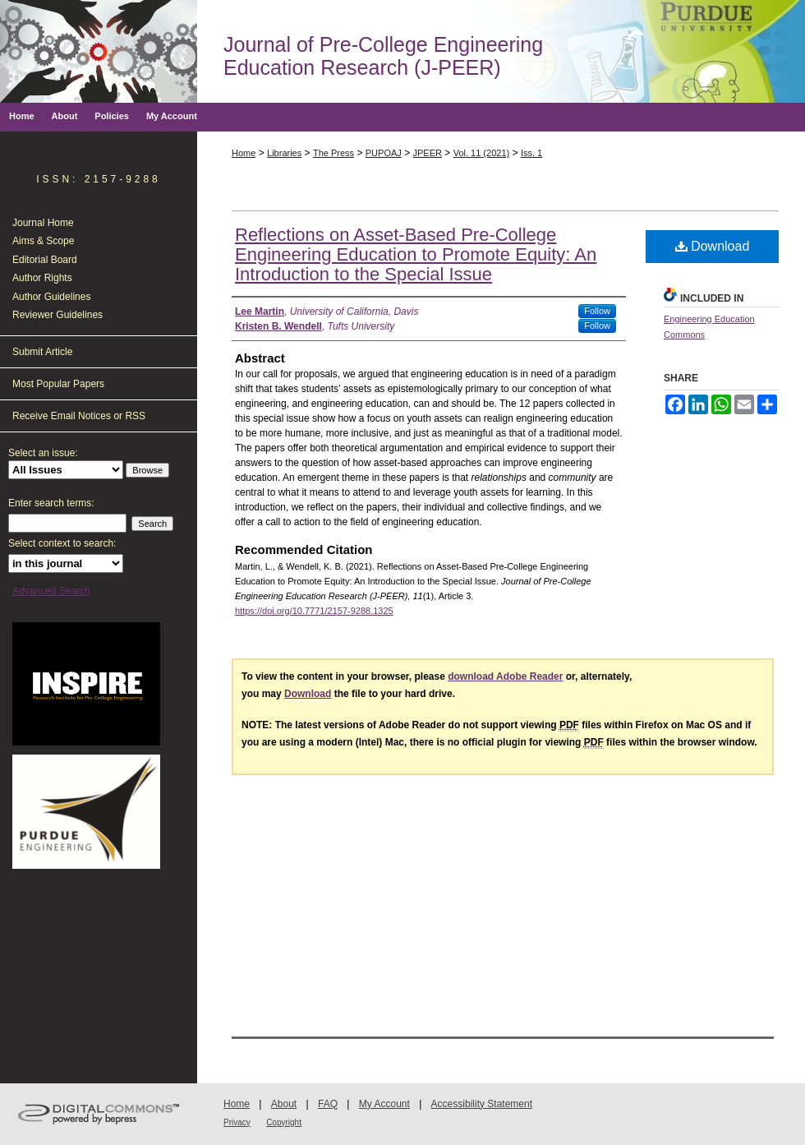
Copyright (283, 1122)
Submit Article (42, 352)
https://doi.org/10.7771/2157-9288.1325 (314, 611)
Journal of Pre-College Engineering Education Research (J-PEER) (383, 56)
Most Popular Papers (58, 384)
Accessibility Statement (481, 1104)
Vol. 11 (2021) (481, 153)
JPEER (427, 153)
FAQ (328, 1104)
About (284, 1104)
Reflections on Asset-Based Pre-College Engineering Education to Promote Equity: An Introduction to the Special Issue (415, 254)
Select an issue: (43, 453)
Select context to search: (62, 543)
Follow (597, 311)
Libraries (284, 153)
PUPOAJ (384, 153)
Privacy (237, 1122)
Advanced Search (51, 591)
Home (243, 153)
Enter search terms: (51, 503)
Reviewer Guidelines (57, 315)
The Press (333, 153)
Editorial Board (44, 259)
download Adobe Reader (505, 676)
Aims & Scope (43, 241)
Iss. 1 (531, 153)
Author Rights (42, 278)
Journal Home (43, 223)
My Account (384, 1104)
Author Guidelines (51, 296)
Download (712, 246)
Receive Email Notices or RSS (78, 416)
